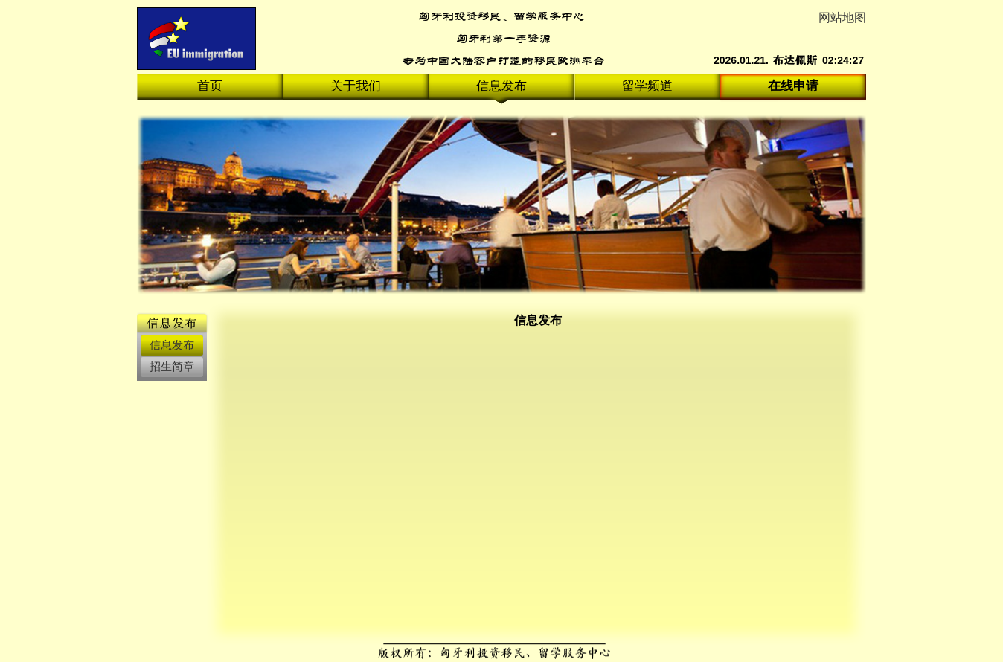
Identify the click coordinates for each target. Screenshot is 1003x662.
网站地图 (842, 17)
